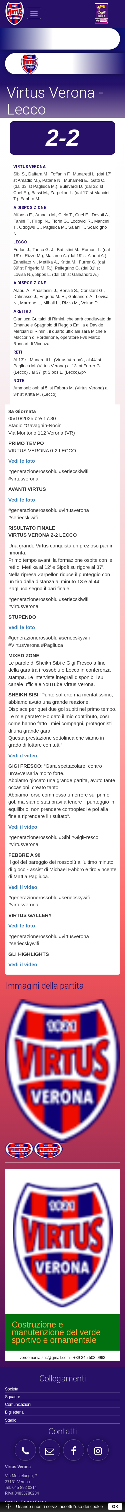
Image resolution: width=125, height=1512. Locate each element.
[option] (73, 63)
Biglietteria (14, 1412)
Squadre (12, 1396)
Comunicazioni (18, 1404)
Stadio (10, 1420)
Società (11, 1389)
